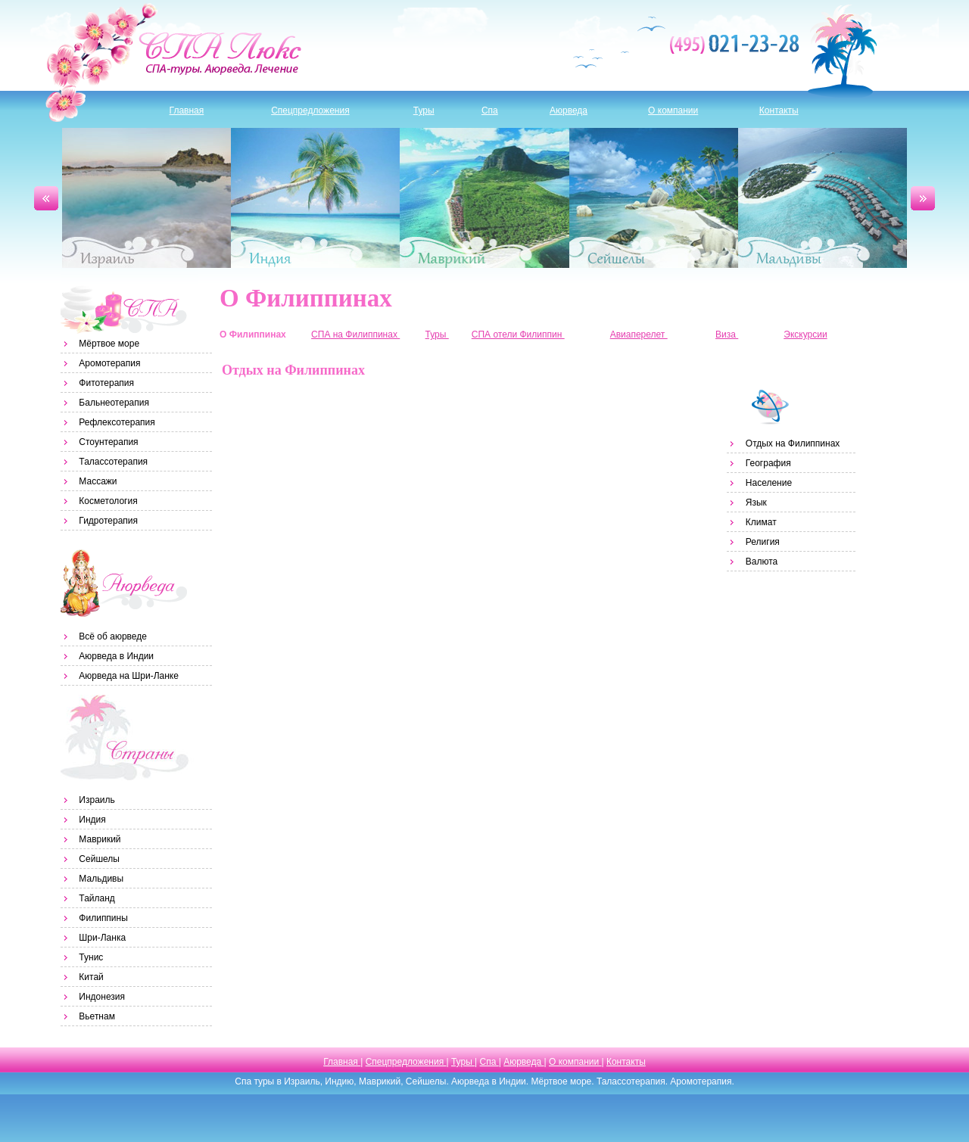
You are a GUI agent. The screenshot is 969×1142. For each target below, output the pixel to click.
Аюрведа (568, 110)
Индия (315, 198)
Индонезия (102, 996)
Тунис (91, 957)
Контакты (779, 110)
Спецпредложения (310, 110)
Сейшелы (653, 198)
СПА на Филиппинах (355, 334)
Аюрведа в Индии (116, 656)
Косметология (108, 501)
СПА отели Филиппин (518, 334)
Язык (756, 502)
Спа (489, 110)
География (768, 463)
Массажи (98, 481)
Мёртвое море (109, 343)
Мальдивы (822, 198)
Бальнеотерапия (114, 402)
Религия (763, 542)
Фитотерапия (106, 383)
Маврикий (484, 198)
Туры (424, 110)
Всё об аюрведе (113, 636)
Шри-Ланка (102, 937)
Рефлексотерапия (116, 422)
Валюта (761, 561)
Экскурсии (805, 334)
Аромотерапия (109, 363)
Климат (761, 522)
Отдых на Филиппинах (793, 443)
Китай (91, 977)
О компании (673, 110)
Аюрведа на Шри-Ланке (129, 676)
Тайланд (96, 898)
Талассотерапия (113, 461)
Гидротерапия (108, 520)
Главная (187, 110)
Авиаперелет (639, 334)
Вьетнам (97, 1016)
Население (769, 483)
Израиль (146, 198)
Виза (726, 334)
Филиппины (103, 918)
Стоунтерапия (108, 442)
